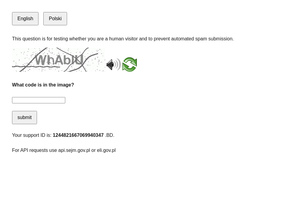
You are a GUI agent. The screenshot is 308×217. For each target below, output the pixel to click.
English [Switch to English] (25, 18)
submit (24, 117)
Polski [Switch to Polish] (55, 18)
